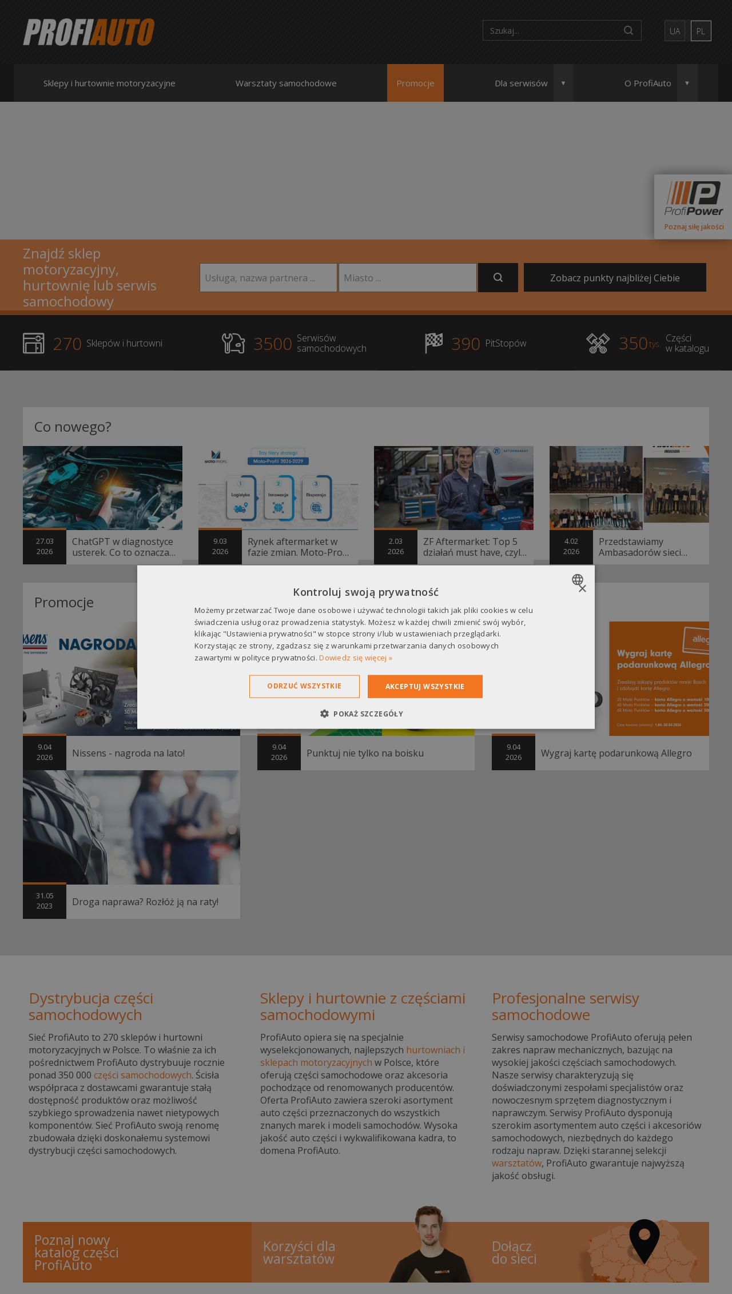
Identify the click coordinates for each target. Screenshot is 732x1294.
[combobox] (579, 579)
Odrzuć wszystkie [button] (304, 685)
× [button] (582, 588)
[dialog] (366, 647)
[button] (366, 713)
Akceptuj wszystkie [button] (425, 686)
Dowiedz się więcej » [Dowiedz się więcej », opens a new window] (355, 657)
